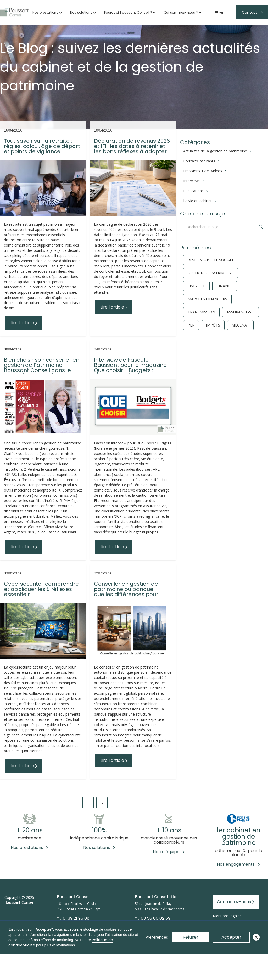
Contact (249, 12)
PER (191, 325)
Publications (193, 191)
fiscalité (196, 286)
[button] (47, 12)
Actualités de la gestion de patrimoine (215, 151)
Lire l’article (22, 323)
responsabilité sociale (211, 260)
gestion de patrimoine (210, 273)
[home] (14, 12)
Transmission (201, 312)
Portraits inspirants (199, 161)
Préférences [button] (157, 937)
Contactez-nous (234, 902)
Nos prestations (45, 12)
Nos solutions (81, 12)
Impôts (213, 325)
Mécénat (240, 325)
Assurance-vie (240, 312)
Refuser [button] (190, 937)
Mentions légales (227, 915)
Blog (219, 12)
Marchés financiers (207, 299)
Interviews (191, 181)
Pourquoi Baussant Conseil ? (128, 12)
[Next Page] (102, 802)
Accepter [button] (231, 937)
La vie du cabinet (197, 201)
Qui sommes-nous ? (181, 12)
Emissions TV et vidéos (202, 171)
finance (224, 286)
